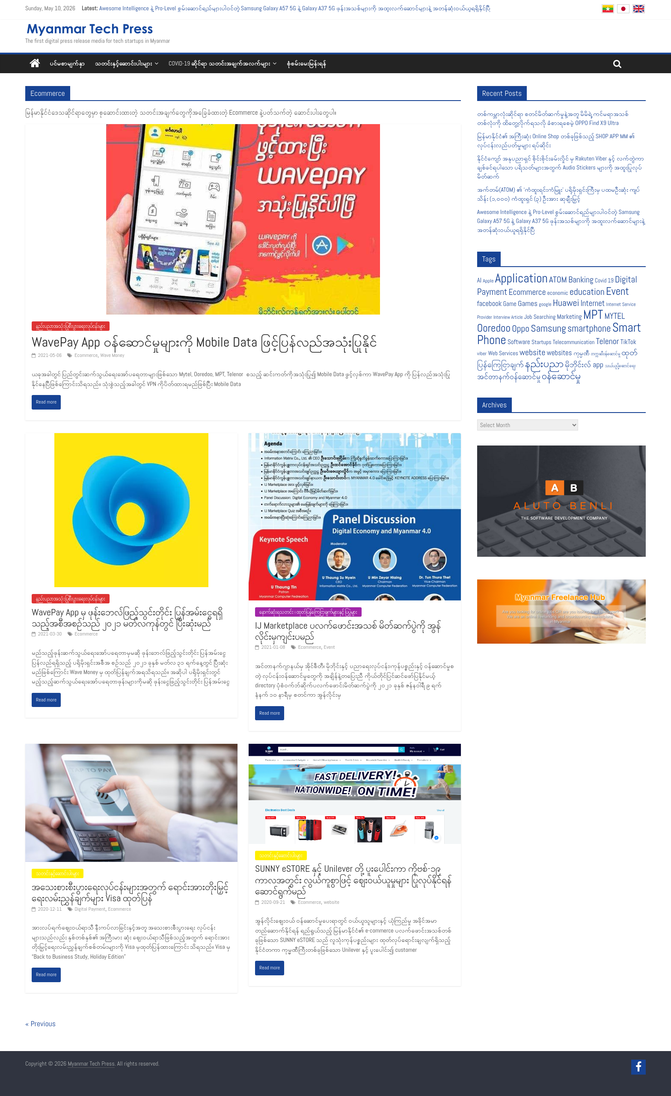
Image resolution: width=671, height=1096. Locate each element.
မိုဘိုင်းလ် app (584, 364)
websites (559, 352)
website (331, 902)
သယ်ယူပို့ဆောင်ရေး (620, 365)
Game (510, 304)
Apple (488, 280)
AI (479, 280)
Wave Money (112, 355)
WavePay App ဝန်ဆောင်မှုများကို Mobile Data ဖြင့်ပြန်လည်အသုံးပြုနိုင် (204, 341)
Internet (593, 303)
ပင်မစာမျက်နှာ (67, 63)
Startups (541, 342)
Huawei (566, 303)
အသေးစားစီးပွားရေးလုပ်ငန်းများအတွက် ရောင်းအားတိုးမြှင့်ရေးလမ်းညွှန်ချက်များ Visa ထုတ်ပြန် (130, 892)
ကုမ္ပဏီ (581, 353)
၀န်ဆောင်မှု (561, 375)
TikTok (628, 342)
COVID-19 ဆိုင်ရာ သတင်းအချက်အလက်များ (219, 63)
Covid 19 (604, 280)
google (545, 304)
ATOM (558, 279)
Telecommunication (574, 342)
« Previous (40, 1023)
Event (329, 647)
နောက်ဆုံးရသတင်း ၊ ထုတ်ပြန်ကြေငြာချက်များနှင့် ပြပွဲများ (308, 612)
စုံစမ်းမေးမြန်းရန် (306, 63)
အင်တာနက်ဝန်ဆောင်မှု (508, 376)
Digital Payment (90, 909)
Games (527, 303)
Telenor (607, 341)
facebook (489, 303)
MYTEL (614, 316)
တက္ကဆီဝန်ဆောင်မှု (605, 353)
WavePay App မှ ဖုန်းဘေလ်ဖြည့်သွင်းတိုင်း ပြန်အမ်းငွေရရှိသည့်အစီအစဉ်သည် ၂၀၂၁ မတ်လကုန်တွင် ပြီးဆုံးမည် (127, 617)
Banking (581, 279)
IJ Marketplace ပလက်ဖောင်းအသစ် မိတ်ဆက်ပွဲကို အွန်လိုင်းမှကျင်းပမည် (348, 630)
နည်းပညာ (544, 363)
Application (521, 278)
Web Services (503, 353)
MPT (593, 315)
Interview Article (508, 317)
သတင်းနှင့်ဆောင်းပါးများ (123, 63)
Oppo (520, 328)
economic (557, 293)
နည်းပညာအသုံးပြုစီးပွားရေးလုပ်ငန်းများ (70, 326)
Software (519, 342)
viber (482, 353)
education (587, 291)
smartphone (589, 328)
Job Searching (539, 317)
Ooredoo (494, 328)
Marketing (569, 316)
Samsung (548, 328)
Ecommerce (86, 355)
